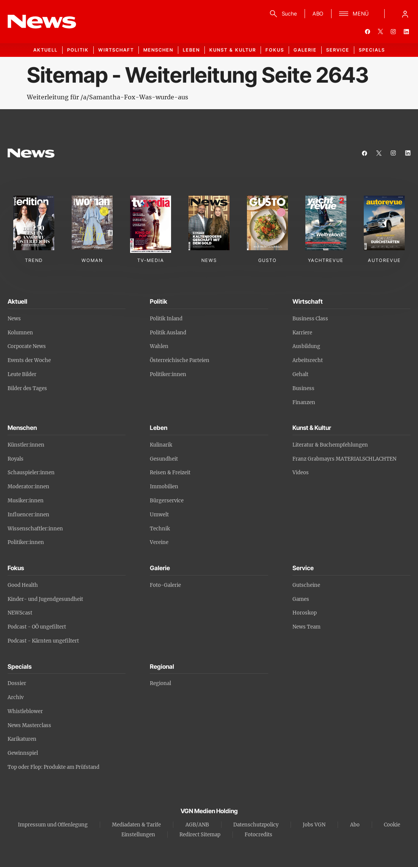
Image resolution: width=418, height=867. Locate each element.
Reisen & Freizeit (170, 472)
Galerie (305, 50)
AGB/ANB (197, 825)
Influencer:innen (28, 514)
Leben (191, 50)
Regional (160, 683)
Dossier (17, 683)
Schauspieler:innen (31, 472)
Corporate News (27, 346)
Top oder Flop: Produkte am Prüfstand (53, 767)
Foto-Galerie (165, 585)
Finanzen (303, 402)
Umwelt (159, 514)
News (14, 318)
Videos (300, 472)
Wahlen (159, 346)
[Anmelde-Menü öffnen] (405, 13)
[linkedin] (406, 31)
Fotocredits (258, 834)
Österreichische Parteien (179, 360)
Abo (355, 825)
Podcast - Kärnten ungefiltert (43, 641)
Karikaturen (22, 739)
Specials (372, 50)
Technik (160, 528)
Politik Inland (166, 318)
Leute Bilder (22, 374)
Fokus (275, 50)
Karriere (302, 332)
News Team (306, 627)
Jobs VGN (314, 825)
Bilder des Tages (27, 388)
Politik (78, 50)
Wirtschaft (116, 50)
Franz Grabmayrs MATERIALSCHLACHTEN (344, 459)
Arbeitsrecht (307, 360)
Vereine (159, 542)
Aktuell (45, 50)
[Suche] (282, 14)
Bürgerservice (167, 500)
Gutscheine (306, 585)
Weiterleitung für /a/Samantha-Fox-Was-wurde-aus (107, 97)
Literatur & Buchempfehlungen (330, 445)
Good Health (23, 585)
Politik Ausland (168, 332)
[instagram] (393, 31)
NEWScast (20, 613)
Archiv (16, 697)
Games (300, 599)
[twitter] (380, 31)
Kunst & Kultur (232, 50)
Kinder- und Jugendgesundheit (45, 599)
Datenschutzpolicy (255, 825)
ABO (318, 13)
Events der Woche (29, 360)
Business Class (310, 318)
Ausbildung (306, 346)
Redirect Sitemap (199, 834)
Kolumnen (20, 332)
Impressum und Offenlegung (53, 825)
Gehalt (300, 374)
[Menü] (354, 13)
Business (303, 388)
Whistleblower (25, 711)
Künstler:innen (26, 445)
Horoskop (304, 613)
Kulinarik (161, 445)
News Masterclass (29, 725)
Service (337, 50)
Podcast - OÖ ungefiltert (37, 627)
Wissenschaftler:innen (35, 528)
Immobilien (164, 486)
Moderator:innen (28, 486)
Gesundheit (164, 459)
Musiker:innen (26, 500)
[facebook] (367, 31)
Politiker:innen (168, 374)
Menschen (158, 50)
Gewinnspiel (23, 753)
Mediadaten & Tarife (136, 825)
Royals (16, 459)
